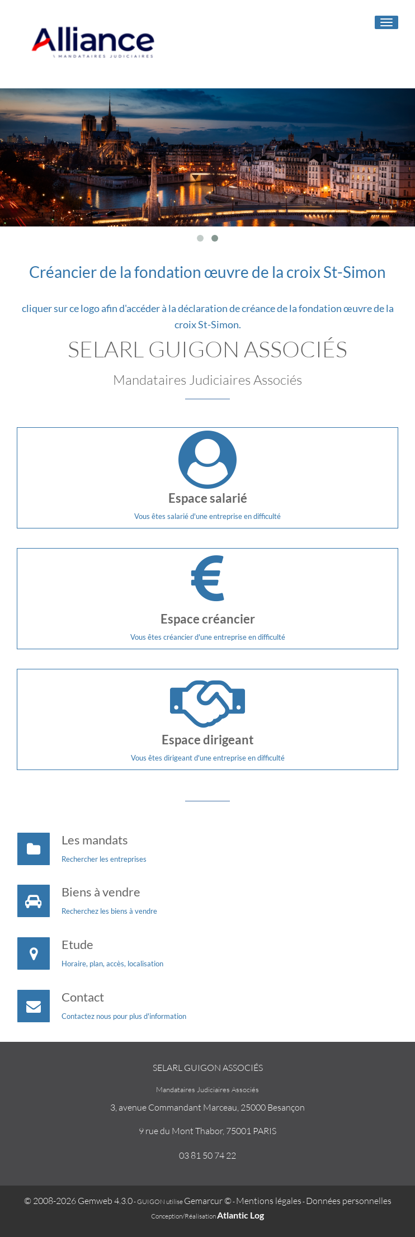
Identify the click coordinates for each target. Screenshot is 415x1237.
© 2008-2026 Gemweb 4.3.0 (78, 1200)
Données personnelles (349, 1200)
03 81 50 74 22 (207, 1155)
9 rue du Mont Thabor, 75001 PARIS (207, 1130)
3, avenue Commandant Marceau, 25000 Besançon (207, 1107)
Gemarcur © (208, 1200)
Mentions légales (268, 1200)
